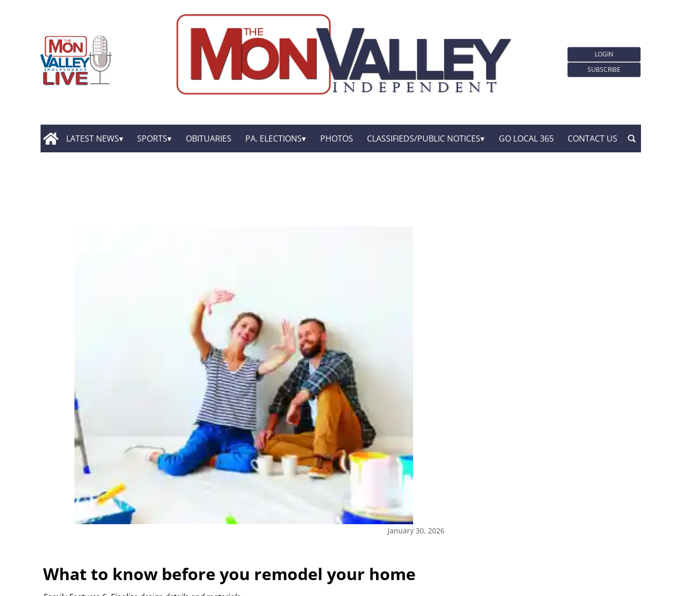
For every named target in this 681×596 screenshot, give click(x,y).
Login (604, 54)
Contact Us (592, 138)
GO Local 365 (526, 138)
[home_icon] (51, 138)
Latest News (92, 138)
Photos (336, 138)
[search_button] (631, 138)
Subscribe (604, 69)
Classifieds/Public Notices (423, 138)
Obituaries (208, 138)
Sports (152, 138)
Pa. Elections (273, 138)
